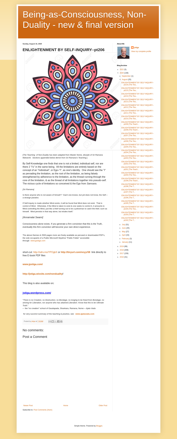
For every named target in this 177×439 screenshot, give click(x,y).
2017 (122, 253)
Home (65, 405)
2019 (122, 246)
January (125, 242)
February (126, 239)
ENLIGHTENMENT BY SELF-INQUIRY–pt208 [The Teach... (137, 129)
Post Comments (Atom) (43, 410)
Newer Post (28, 405)
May (124, 232)
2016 (122, 257)
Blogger (99, 426)
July (124, 225)
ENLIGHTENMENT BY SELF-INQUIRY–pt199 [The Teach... (137, 180)
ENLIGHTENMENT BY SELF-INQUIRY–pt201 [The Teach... (137, 168)
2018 (122, 250)
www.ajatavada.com (84, 314)
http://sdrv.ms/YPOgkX (45, 252)
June (124, 228)
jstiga (136, 47)
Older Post (103, 405)
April (124, 235)
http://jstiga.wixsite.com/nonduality (43, 274)
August (125, 79)
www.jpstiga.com (38, 241)
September (126, 76)
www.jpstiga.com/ (33, 264)
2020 (122, 73)
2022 (122, 69)
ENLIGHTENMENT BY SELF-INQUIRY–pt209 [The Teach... (137, 123)
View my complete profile (141, 51)
